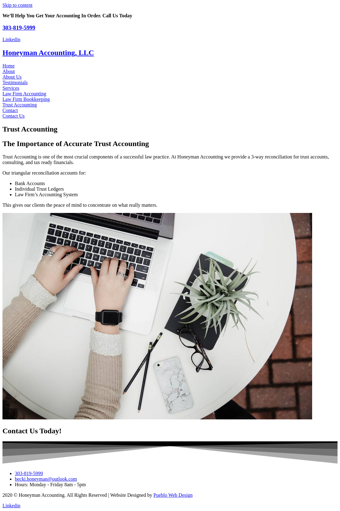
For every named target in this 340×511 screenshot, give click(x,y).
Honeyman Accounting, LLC (48, 53)
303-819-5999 (18, 27)
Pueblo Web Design (173, 495)
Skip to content (17, 5)
